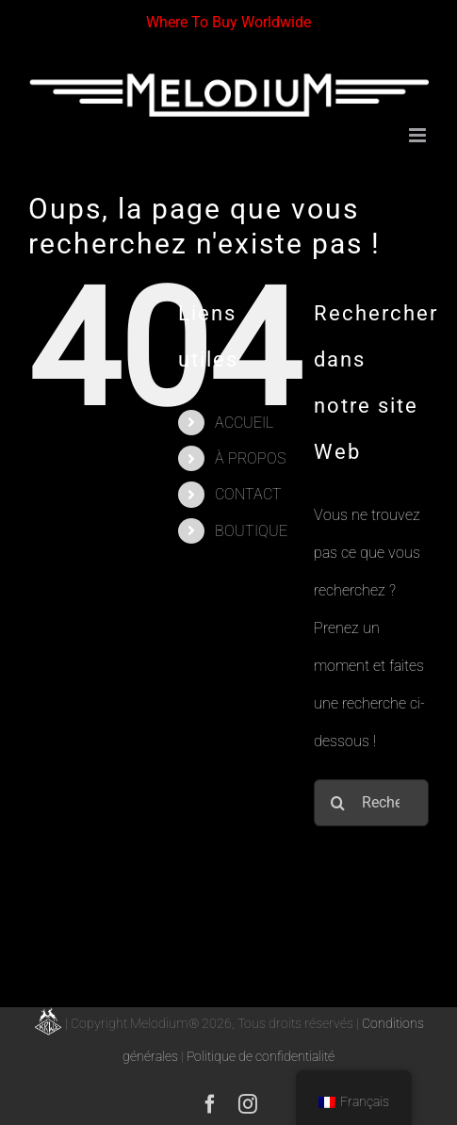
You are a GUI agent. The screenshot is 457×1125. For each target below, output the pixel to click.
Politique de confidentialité (261, 1056)
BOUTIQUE (251, 531)
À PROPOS (250, 458)
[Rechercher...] (371, 802)
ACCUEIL (244, 423)
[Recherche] (337, 802)
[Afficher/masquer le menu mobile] (419, 135)
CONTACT (248, 494)
